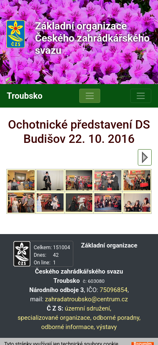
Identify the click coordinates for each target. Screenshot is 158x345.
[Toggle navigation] (89, 96)
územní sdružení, (88, 308)
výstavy (106, 327)
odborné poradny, (116, 317)
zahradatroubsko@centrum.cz (86, 299)
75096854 (113, 290)
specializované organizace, (54, 317)
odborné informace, (68, 327)
